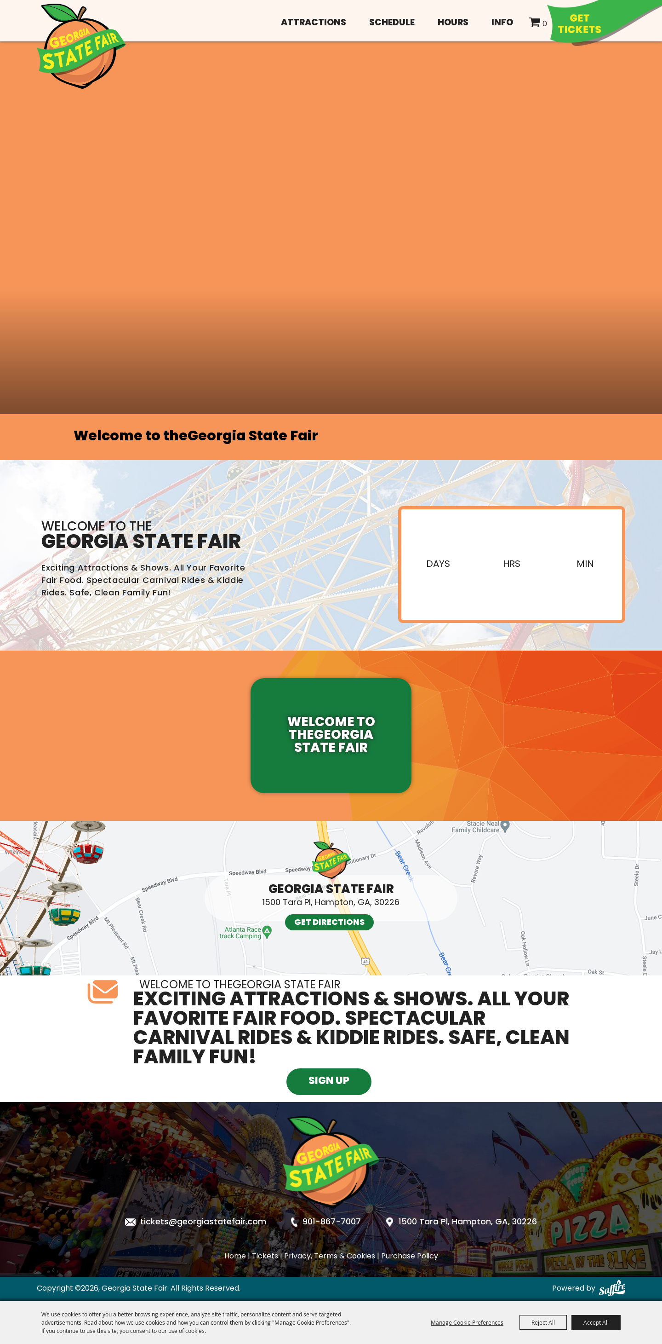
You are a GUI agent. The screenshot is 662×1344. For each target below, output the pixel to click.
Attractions (313, 23)
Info (502, 23)
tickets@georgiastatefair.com (203, 1222)
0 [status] (544, 24)
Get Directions (329, 922)
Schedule (392, 23)
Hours (453, 23)
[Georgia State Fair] (81, 46)
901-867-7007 (331, 1222)
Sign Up (328, 1081)
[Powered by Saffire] (612, 1288)
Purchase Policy (409, 1256)
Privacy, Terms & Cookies (329, 1256)
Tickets (265, 1256)
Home (235, 1256)
